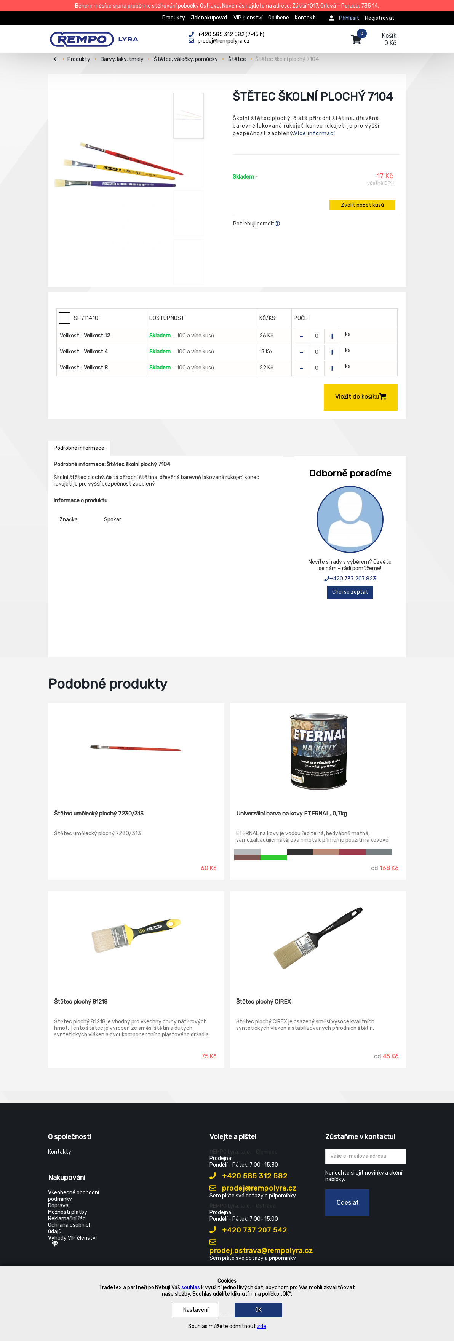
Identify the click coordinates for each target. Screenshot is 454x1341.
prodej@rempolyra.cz (253, 1188)
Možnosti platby (67, 1212)
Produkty (173, 17)
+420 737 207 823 (350, 578)
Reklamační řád (67, 1218)
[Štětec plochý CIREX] (318, 939)
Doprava (58, 1205)
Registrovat (380, 18)
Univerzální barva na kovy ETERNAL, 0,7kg (291, 813)
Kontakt (305, 17)
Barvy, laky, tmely (122, 59)
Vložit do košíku (360, 396)
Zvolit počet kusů (362, 205)
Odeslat (348, 1202)
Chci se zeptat (350, 592)
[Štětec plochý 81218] (136, 939)
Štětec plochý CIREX (263, 1001)
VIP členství (247, 17)
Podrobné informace (79, 448)
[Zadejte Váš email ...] (365, 1156)
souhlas (190, 1287)
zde (261, 1326)
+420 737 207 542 (248, 1230)
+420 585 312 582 (248, 1176)
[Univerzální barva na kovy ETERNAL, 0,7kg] (318, 751)
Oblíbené (278, 17)
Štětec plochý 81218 (80, 1001)
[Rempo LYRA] (93, 35)
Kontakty (59, 1152)
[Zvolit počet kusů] (316, 336)
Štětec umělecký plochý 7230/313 (99, 813)
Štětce (237, 59)
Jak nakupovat (209, 17)
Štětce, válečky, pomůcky (186, 59)
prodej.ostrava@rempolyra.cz (261, 1247)
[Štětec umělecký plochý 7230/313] (136, 751)
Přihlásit (349, 18)
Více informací (314, 133)
